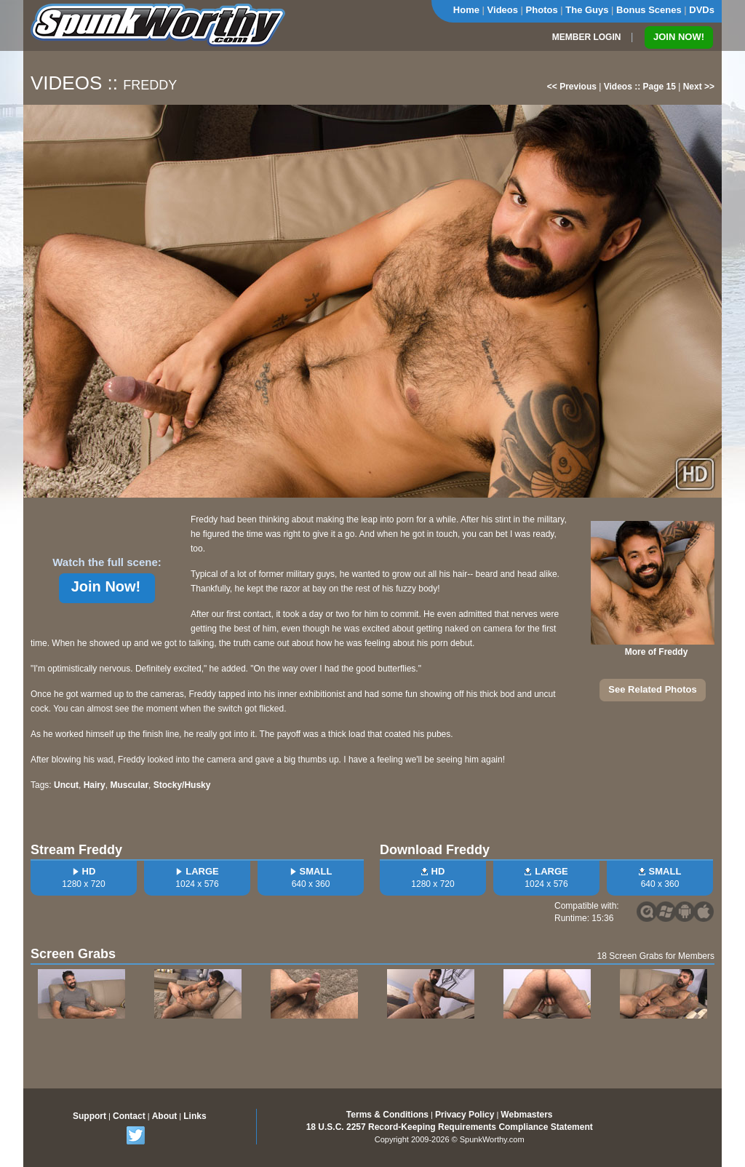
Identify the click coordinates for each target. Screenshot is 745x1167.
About (165, 1116)
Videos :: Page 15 (640, 86)
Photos (542, 9)
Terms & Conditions (387, 1115)
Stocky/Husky (182, 785)
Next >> (698, 86)
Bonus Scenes (649, 9)
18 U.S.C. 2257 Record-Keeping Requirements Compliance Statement (449, 1127)
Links (194, 1116)
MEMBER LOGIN (586, 37)
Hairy (94, 785)
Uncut (66, 785)
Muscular (129, 785)
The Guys (586, 9)
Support (89, 1116)
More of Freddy (656, 652)
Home (466, 9)
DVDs (701, 9)
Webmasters (526, 1115)
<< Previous (572, 86)
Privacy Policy (464, 1115)
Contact (129, 1116)
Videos (502, 9)
